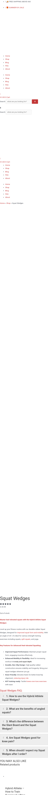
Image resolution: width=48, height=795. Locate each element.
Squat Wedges (11, 720)
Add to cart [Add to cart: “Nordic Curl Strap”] (17, 559)
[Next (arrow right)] (8, 793)
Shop (7, 59)
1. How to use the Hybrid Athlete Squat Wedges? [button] (22, 356)
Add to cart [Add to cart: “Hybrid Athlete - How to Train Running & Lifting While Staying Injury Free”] (17, 464)
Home (7, 56)
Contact (8, 768)
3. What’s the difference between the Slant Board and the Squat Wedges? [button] (23, 384)
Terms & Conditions (12, 765)
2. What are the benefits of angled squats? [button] (23, 369)
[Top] (0, 592)
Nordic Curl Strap (12, 726)
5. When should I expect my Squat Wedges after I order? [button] (23, 410)
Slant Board (9, 730)
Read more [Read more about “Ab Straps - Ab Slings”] (17, 532)
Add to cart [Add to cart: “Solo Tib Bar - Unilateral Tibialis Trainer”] (17, 498)
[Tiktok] (6, 666)
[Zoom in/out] (2, 790)
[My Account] (0, 94)
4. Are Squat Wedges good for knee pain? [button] (21, 398)
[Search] (35, 101)
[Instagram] (6, 659)
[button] (24, 107)
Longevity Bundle (12, 733)
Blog (7, 62)
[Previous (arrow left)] (2, 793)
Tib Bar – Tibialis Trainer (14, 723)
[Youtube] (6, 662)
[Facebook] (6, 655)
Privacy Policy (10, 761)
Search (2, 101)
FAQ (6, 66)
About (7, 69)
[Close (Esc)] (19, 790)
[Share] (13, 790)
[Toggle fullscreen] (8, 790)
